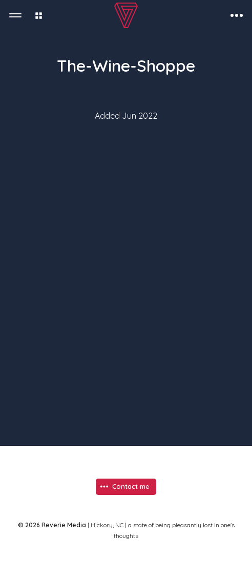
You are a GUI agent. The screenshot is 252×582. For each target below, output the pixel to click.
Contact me (131, 486)
